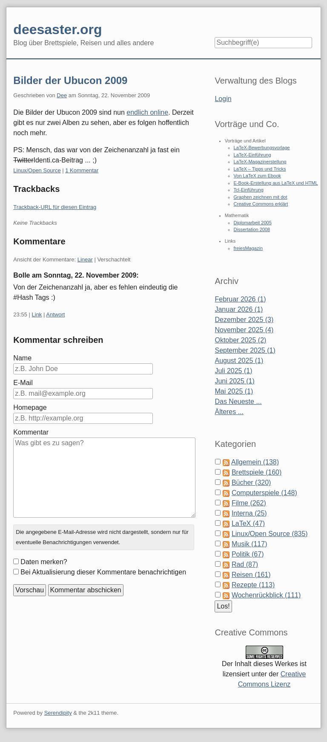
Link (37, 314)
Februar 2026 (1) (240, 299)
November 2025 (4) (244, 329)
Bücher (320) (251, 482)
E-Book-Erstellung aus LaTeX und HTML (276, 183)
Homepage (29, 407)
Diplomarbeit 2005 (253, 222)
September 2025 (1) (245, 350)
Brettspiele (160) (256, 472)
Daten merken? (43, 561)
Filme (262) (249, 503)
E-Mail (22, 382)
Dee (62, 95)
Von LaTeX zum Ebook (257, 175)
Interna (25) (249, 513)
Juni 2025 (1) (234, 381)
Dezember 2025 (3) (244, 319)
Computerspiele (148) (264, 492)
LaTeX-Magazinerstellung (260, 161)
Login (223, 98)
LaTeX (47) (248, 523)
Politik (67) (248, 554)
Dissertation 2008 (252, 229)
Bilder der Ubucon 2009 (70, 80)
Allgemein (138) (255, 462)
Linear (85, 259)
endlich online (147, 112)
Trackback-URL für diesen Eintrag (54, 207)
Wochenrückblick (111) (266, 595)
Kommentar (31, 432)
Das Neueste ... (238, 401)
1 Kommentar (81, 170)
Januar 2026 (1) (239, 309)
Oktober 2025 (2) (240, 340)
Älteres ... (229, 411)
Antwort (55, 314)
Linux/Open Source (36, 170)
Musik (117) (249, 544)
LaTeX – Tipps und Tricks (260, 168)
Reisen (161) (251, 574)
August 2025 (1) (239, 360)
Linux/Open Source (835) (270, 533)
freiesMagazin (248, 248)
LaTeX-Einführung (252, 154)
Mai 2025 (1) (234, 391)
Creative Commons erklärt (261, 203)
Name (22, 358)
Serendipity (58, 713)
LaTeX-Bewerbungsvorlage (262, 147)
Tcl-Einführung (249, 189)
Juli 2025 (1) (233, 370)
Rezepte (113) (253, 584)
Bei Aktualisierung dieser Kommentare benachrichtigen (103, 572)
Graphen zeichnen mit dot (260, 197)
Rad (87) (245, 564)
